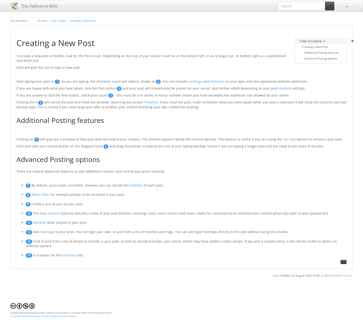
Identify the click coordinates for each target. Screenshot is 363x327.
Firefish (42, 20)
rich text (289, 139)
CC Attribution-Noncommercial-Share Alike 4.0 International (43, 316)
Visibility (136, 185)
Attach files (40, 194)
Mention (39, 222)
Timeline (151, 102)
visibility (285, 88)
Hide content (50, 213)
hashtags (195, 81)
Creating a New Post (83, 20)
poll (48, 204)
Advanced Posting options (320, 58)
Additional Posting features (321, 52)
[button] (344, 6)
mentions (217, 81)
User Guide (58, 20)
